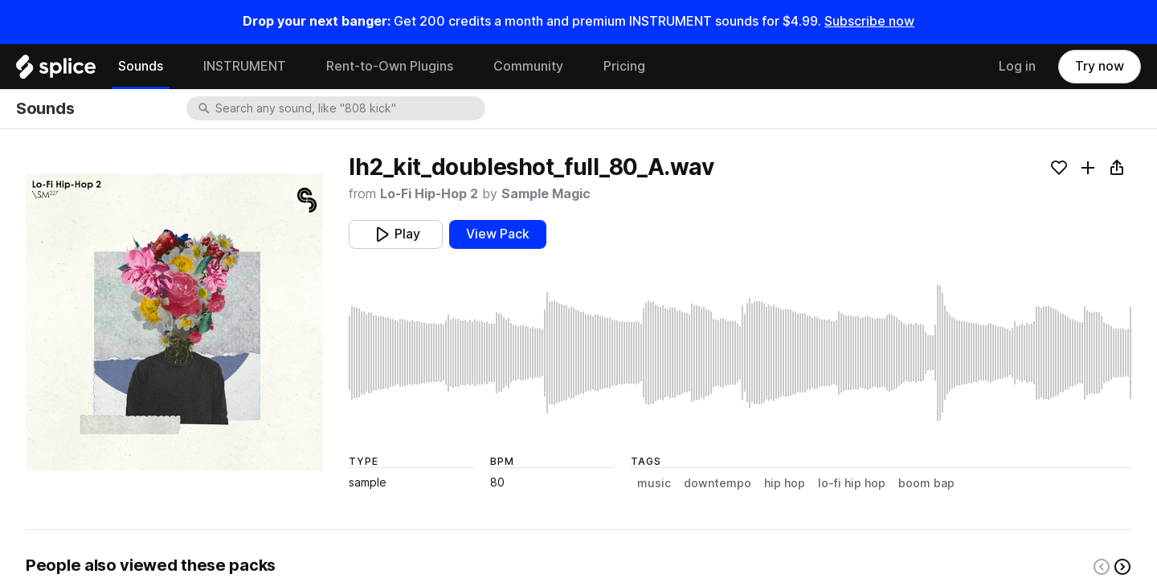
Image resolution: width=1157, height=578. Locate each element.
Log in (1017, 66)
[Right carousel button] (1122, 566)
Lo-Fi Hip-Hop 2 (429, 193)
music (654, 483)
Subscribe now (869, 21)
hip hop (784, 483)
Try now (1099, 66)
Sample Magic (546, 193)
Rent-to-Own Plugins (389, 66)
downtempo (717, 483)
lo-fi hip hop (851, 483)
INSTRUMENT (244, 66)
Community (528, 66)
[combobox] (348, 108)
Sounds (140, 66)
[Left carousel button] (1101, 566)
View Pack (497, 234)
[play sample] (740, 353)
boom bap (926, 483)
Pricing (624, 66)
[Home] (56, 71)
